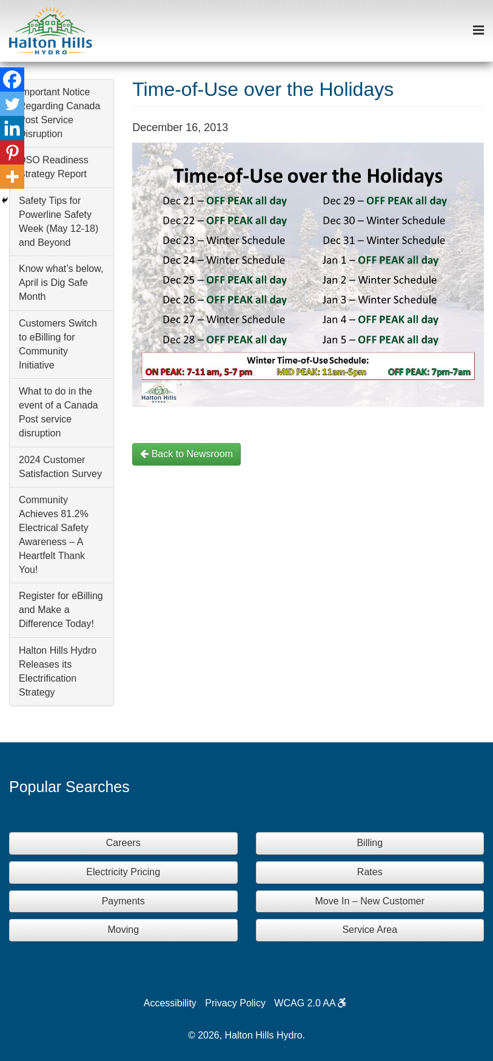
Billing (370, 843)
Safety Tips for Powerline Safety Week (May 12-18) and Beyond (58, 221)
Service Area (369, 929)
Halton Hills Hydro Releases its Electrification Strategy (57, 671)
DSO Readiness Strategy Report (54, 167)
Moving (123, 929)
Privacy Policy (235, 1003)
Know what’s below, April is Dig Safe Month (61, 282)
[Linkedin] (12, 128)
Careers (123, 843)
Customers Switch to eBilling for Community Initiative (58, 344)
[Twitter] (12, 104)
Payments (123, 901)
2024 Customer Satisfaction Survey (60, 467)
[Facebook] (12, 79)
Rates (370, 872)
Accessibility (170, 1003)
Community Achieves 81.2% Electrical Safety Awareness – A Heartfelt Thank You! (54, 534)
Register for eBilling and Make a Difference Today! (61, 610)
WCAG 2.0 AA (310, 1003)
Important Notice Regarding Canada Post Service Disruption (59, 113)
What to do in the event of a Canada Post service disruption (58, 412)
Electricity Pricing (123, 872)
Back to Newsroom (186, 454)
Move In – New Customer (369, 901)
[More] (12, 176)
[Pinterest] (12, 152)
